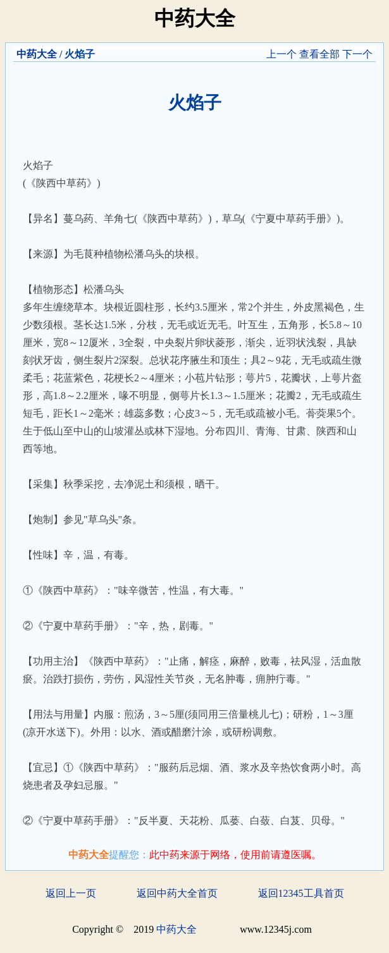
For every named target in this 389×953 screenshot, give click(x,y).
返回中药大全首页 (177, 893)
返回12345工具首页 (301, 893)
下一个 (357, 54)
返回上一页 (71, 893)
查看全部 (319, 54)
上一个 (281, 54)
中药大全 (36, 54)
